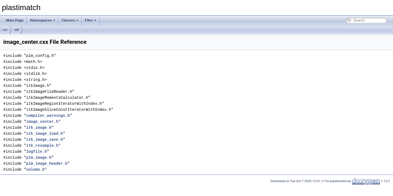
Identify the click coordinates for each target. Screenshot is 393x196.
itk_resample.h (42, 145)
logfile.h (36, 151)
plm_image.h (38, 157)
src (5, 29)
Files (90, 20)
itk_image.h (38, 127)
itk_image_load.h (44, 133)
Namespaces (42, 20)
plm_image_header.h (46, 163)
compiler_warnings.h (48, 115)
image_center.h (42, 121)
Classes (70, 20)
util (16, 29)
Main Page (14, 20)
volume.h (35, 169)
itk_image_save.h (44, 139)
